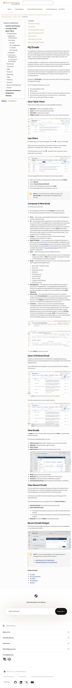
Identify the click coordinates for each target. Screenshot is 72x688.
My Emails (13, 47)
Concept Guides (10, 28)
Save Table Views (34, 24)
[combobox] (38, 3)
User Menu (11, 40)
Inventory (9, 80)
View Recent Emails (35, 39)
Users (12, 15)
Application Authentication (12, 37)
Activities (9, 82)
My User (12, 43)
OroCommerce (11, 626)
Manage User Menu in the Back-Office (11, 17)
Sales (8, 69)
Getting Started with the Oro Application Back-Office (37, 15)
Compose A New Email (36, 30)
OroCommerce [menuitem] (51, 9)
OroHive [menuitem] (62, 9)
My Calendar (13, 50)
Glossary (9, 95)
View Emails (32, 36)
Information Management (12, 56)
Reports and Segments (13, 85)
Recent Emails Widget (36, 42)
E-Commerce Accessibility (12, 60)
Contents (31, 21)
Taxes (8, 77)
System (9, 87)
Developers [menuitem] (19, 9)
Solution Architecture (12, 26)
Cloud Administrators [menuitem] (35, 9)
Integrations (9, 93)
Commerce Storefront (12, 90)
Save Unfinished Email (36, 33)
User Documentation (10, 23)
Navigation (11, 52)
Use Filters (31, 27)
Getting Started (11, 33)
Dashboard (10, 64)
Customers (10, 66)
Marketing (9, 74)
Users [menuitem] (10, 9)
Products (9, 72)
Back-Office (18, 15)
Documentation (5, 15)
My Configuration (15, 45)
